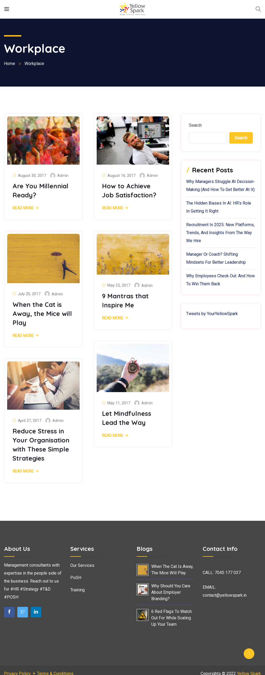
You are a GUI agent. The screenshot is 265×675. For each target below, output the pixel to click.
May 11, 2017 (118, 403)
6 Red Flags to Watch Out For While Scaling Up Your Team (171, 618)
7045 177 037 (228, 572)
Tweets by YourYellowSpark (212, 313)
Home (9, 63)
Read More (23, 208)
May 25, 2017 (118, 285)
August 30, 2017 (32, 175)
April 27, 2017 (29, 420)
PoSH (75, 577)
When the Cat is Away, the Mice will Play (42, 313)
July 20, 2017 (29, 293)
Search (195, 125)
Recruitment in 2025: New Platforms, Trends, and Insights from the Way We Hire (220, 232)
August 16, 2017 (121, 175)
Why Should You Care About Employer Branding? (170, 592)
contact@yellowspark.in (225, 595)
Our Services (82, 565)
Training (77, 589)
